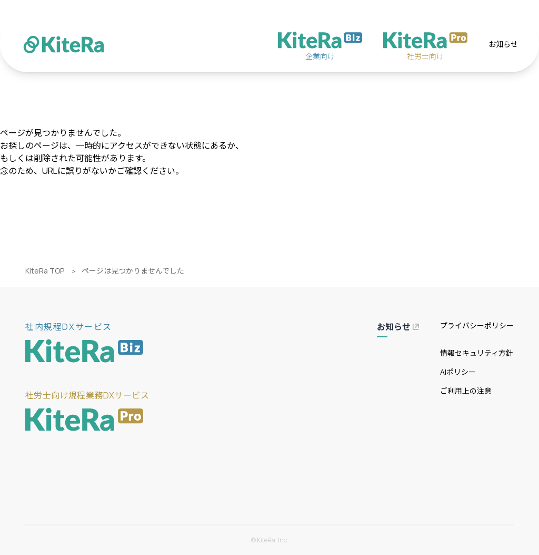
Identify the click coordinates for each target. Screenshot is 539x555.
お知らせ (503, 44)
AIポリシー (458, 372)
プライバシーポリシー (477, 325)
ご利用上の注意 (466, 391)
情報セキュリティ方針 (476, 353)
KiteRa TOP (44, 271)
